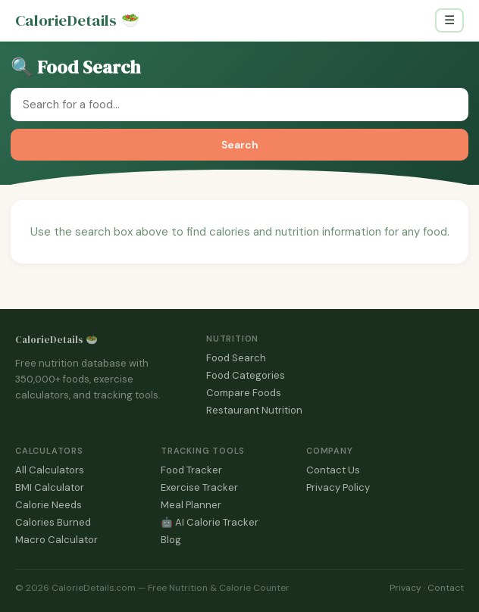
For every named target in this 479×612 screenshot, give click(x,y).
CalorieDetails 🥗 (56, 339)
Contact (445, 588)
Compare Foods (243, 392)
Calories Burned (53, 522)
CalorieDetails (77, 21)
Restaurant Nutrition (254, 410)
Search (239, 144)
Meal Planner (191, 504)
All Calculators (49, 470)
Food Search (236, 357)
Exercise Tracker (199, 487)
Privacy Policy (338, 487)
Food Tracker (191, 470)
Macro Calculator (56, 539)
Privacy (405, 588)
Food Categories (245, 375)
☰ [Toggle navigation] (449, 20)
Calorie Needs (48, 504)
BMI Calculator (49, 487)
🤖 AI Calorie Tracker (209, 522)
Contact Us (333, 470)
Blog (171, 539)
